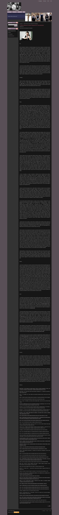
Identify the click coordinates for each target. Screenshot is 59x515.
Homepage (21, 23)
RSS (50, 510)
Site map (44, 510)
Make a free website (11, 512)
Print (47, 510)
